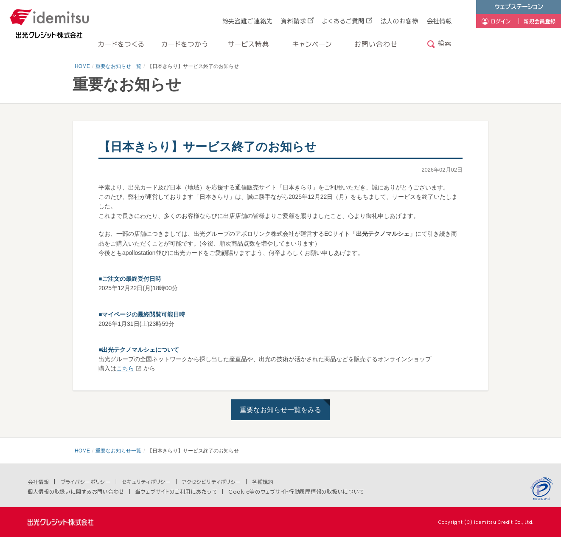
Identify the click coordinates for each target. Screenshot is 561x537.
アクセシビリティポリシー (211, 481)
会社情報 (439, 21)
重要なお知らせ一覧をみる (280, 409)
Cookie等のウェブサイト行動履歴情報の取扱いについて (296, 491)
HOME (82, 66)
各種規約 (263, 481)
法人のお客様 (399, 21)
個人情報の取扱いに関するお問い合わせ (76, 491)
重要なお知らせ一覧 (118, 66)
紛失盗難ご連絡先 (247, 21)
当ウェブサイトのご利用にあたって (176, 491)
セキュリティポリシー (146, 481)
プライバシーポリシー (85, 481)
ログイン (501, 21)
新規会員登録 (540, 21)
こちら (125, 368)
